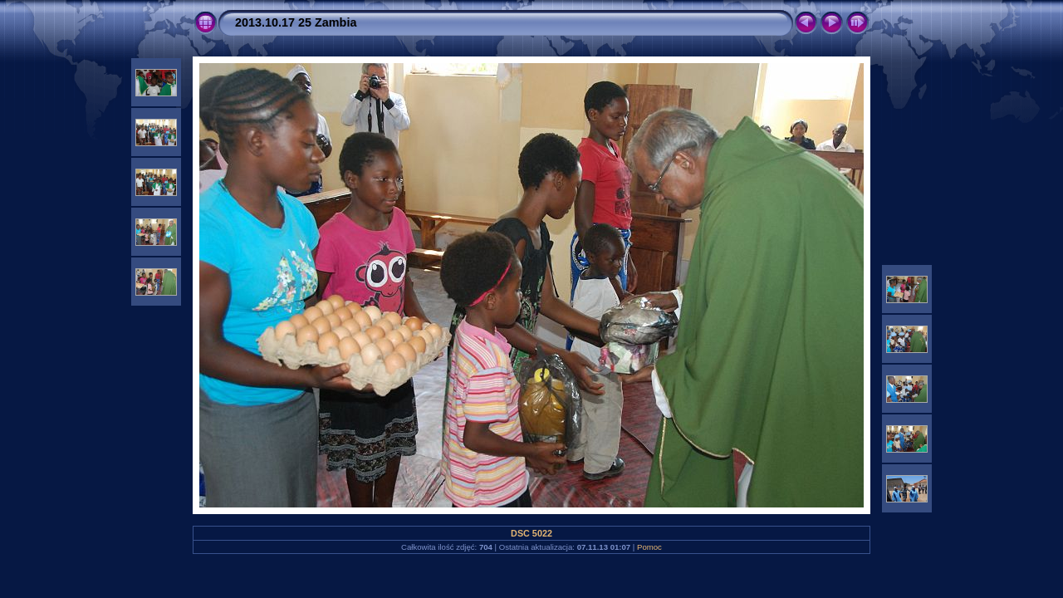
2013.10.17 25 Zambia (295, 22)
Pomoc (649, 546)
